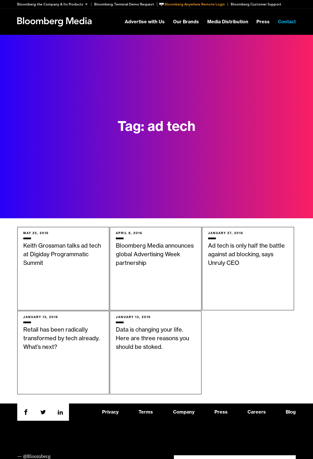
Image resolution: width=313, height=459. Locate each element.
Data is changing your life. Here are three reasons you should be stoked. (152, 338)
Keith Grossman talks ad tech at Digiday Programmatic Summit (62, 254)
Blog (291, 412)
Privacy (110, 412)
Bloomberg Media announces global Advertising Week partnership (155, 254)
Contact (287, 22)
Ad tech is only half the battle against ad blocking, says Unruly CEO (246, 254)
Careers (256, 412)
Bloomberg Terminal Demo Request (124, 4)
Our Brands (186, 22)
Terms (146, 412)
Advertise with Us (145, 22)
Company (184, 412)
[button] (54, 4)
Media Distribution (227, 22)
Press (263, 22)
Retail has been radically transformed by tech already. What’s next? (61, 338)
